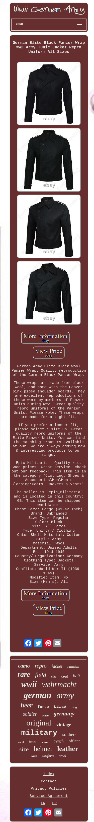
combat (73, 667)
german (37, 695)
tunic (32, 741)
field (40, 675)
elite (53, 676)
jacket (57, 666)
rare (24, 674)
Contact (49, 781)
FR (54, 803)
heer (27, 705)
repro (41, 666)
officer (74, 740)
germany (64, 713)
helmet (43, 749)
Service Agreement (49, 796)
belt (76, 675)
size (24, 749)
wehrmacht (59, 684)
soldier (30, 714)
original (38, 722)
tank (34, 756)
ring (74, 707)
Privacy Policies (49, 789)
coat (64, 676)
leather (67, 749)
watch (45, 715)
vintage (63, 724)
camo (24, 666)
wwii (29, 684)
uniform (48, 756)
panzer (45, 742)
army (65, 695)
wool (62, 756)
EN (43, 803)
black (60, 706)
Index (48, 774)
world (21, 742)
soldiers (69, 734)
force (43, 707)
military (39, 733)
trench (58, 741)
